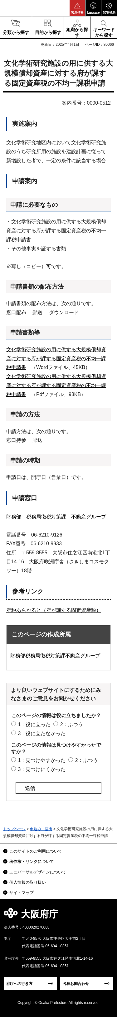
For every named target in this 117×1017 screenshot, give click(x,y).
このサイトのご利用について (35, 851)
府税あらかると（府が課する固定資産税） (53, 610)
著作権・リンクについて (31, 861)
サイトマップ (21, 892)
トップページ (14, 829)
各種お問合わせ (76, 984)
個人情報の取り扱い (27, 882)
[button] (77, 8)
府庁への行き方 (19, 984)
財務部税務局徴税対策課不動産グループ (55, 655)
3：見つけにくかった (42, 769)
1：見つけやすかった (42, 760)
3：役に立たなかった (42, 733)
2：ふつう (71, 724)
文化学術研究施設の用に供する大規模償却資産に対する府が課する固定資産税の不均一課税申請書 (56, 358)
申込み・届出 (41, 829)
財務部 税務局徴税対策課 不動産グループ (56, 516)
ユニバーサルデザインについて (37, 872)
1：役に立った (34, 724)
